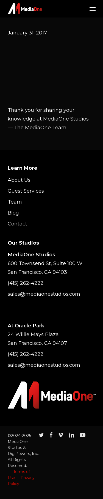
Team (15, 202)
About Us (19, 180)
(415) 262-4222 (25, 283)
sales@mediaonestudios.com (44, 294)
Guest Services (26, 191)
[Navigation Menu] (93, 8)
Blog (13, 213)
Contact (17, 224)
